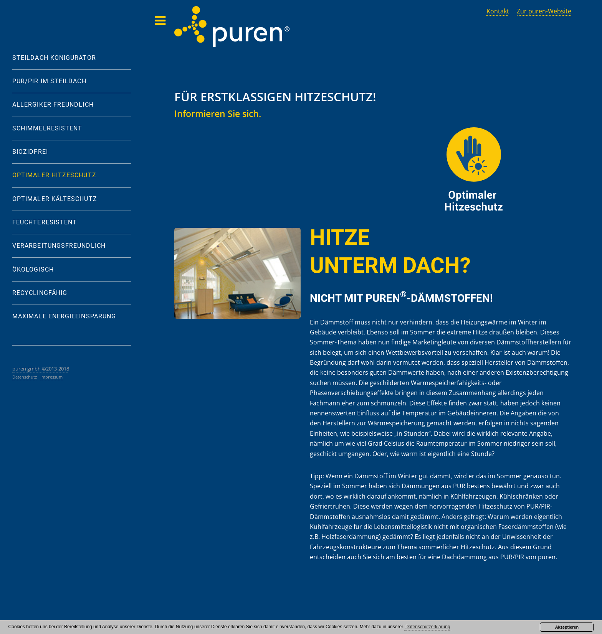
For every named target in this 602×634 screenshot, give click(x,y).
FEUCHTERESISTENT (44, 222)
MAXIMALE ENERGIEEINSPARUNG (64, 316)
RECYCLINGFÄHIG (39, 292)
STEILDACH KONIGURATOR (54, 57)
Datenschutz (24, 377)
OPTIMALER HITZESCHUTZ (54, 175)
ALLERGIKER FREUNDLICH (53, 104)
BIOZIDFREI (30, 151)
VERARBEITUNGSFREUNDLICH (59, 245)
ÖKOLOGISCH (33, 269)
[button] (427, 627)
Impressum (51, 377)
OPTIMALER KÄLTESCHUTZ (54, 199)
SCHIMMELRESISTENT (47, 128)
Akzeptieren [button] (567, 627)
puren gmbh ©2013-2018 (40, 368)
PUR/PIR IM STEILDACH (49, 81)
